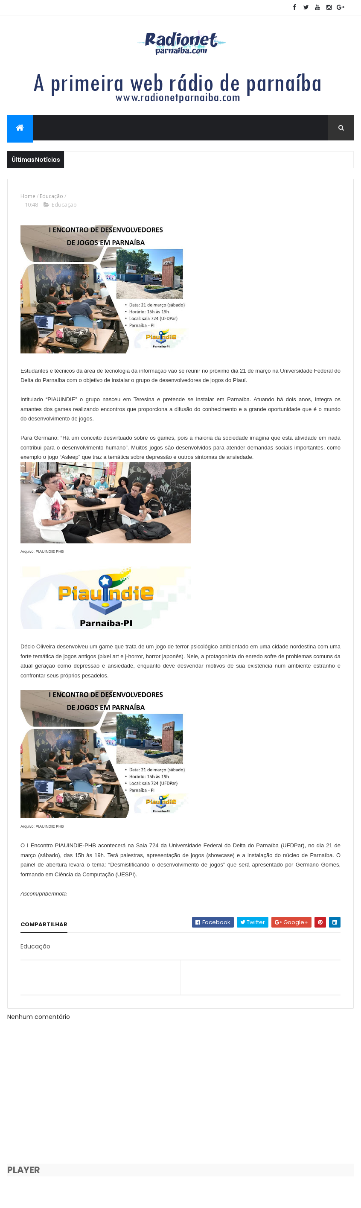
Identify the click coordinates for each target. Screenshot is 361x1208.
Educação (51, 197)
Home (27, 197)
